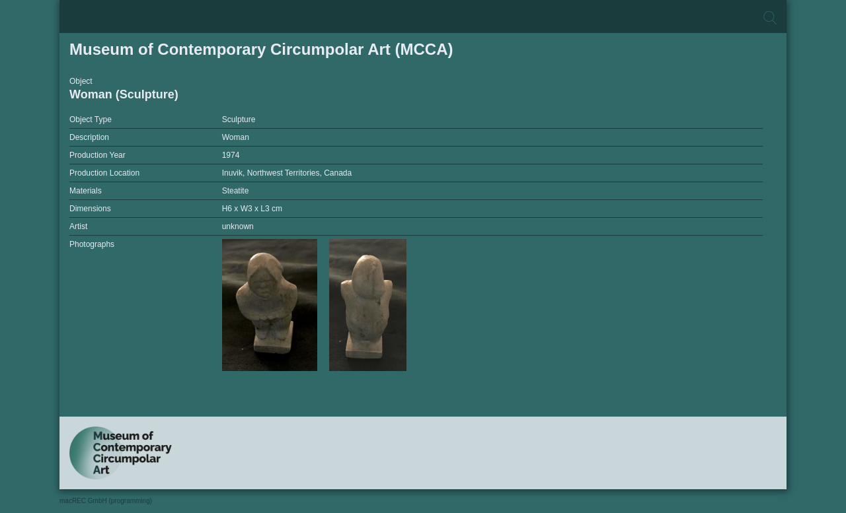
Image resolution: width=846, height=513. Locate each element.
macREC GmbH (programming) (105, 500)
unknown (238, 226)
